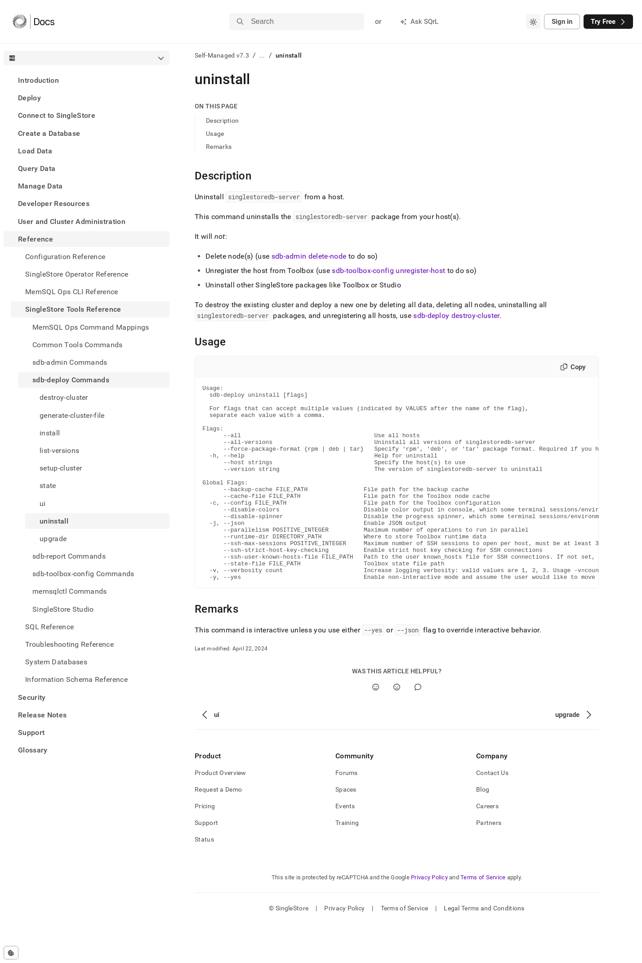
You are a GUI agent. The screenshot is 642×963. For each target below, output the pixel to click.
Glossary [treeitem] (33, 750)
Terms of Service (482, 916)
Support (31, 732)
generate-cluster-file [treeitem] (72, 415)
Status (204, 878)
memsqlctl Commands (69, 591)
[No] (396, 726)
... (262, 55)
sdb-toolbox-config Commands (83, 573)
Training (347, 861)
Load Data (35, 151)
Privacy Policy (429, 916)
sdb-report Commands (69, 556)
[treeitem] (86, 80)
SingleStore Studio (63, 609)
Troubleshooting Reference (69, 644)
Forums (346, 811)
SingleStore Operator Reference (77, 274)
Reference (35, 239)
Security (32, 697)
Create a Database (49, 133)
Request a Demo (218, 828)
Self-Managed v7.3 (222, 55)
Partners (488, 861)
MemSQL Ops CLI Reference (71, 291)
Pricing (205, 845)
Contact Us (492, 811)
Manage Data (40, 186)
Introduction (38, 80)
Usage (215, 133)
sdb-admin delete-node (309, 256)
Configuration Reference (65, 256)
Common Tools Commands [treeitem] (77, 344)
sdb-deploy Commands (70, 380)
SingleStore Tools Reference (73, 309)
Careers (487, 845)
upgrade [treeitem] (53, 538)
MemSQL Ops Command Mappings (90, 327)
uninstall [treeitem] (54, 521)
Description (222, 120)
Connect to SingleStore (56, 115)
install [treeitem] (50, 433)
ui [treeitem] (43, 503)
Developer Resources (53, 203)
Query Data (36, 168)
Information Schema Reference (76, 679)
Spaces (346, 828)
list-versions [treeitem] (59, 450)
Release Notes (42, 715)
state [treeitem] (48, 485)
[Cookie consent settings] (11, 952)
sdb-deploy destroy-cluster (456, 315)
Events (345, 845)
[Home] (33, 21)
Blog (482, 828)
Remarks (219, 146)
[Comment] (417, 726)
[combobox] (533, 21)
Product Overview (220, 811)
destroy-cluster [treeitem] (64, 397)
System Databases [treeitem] (56, 662)
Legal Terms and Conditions (484, 947)
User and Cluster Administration (71, 221)
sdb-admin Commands (69, 362)
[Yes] (375, 726)
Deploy (29, 98)
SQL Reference (49, 627)
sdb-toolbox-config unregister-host (388, 270)
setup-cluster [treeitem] (61, 468)
